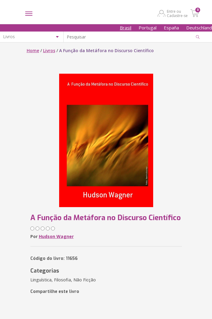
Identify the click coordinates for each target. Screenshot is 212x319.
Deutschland (199, 28)
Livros (49, 50)
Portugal (147, 28)
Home (33, 50)
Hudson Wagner (56, 236)
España (171, 28)
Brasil (125, 28)
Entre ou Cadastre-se (177, 13)
